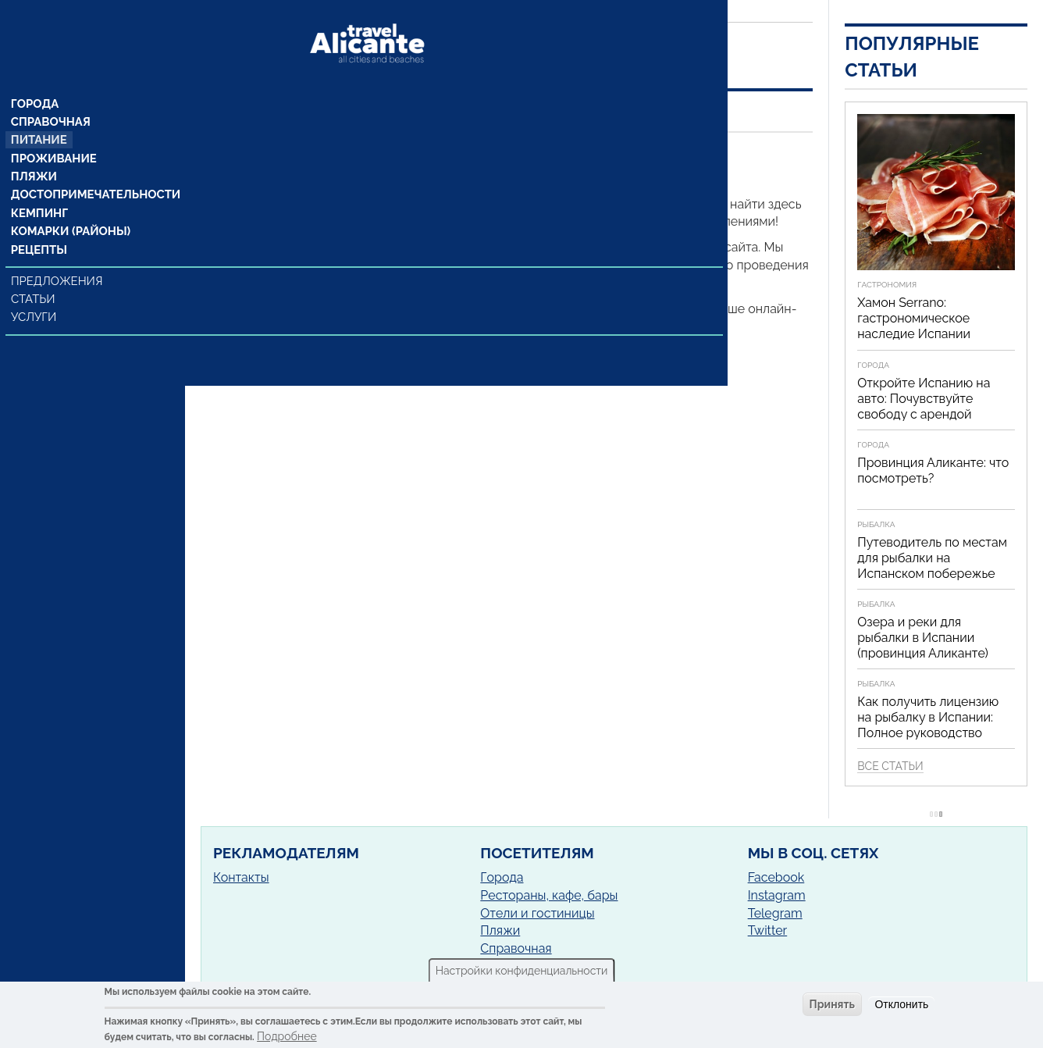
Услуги (35, 291)
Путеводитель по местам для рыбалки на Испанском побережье (932, 558)
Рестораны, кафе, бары (549, 895)
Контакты (241, 877)
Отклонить (901, 1004)
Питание (39, 111)
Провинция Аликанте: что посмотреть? (933, 470)
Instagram (777, 895)
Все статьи (890, 766)
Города (35, 74)
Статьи (34, 273)
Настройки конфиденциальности (522, 970)
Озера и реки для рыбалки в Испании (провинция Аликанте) (922, 638)
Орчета (350, 152)
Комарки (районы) (68, 205)
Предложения (57, 255)
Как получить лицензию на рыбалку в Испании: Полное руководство (928, 717)
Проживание (53, 130)
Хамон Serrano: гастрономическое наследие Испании (913, 318)
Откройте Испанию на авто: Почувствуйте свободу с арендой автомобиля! (923, 406)
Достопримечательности (92, 168)
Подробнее (287, 1036)
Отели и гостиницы (537, 913)
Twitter (768, 930)
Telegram (775, 913)
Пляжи (34, 149)
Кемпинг (39, 186)
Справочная (50, 93)
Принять (832, 1004)
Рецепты (39, 224)
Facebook (776, 877)
